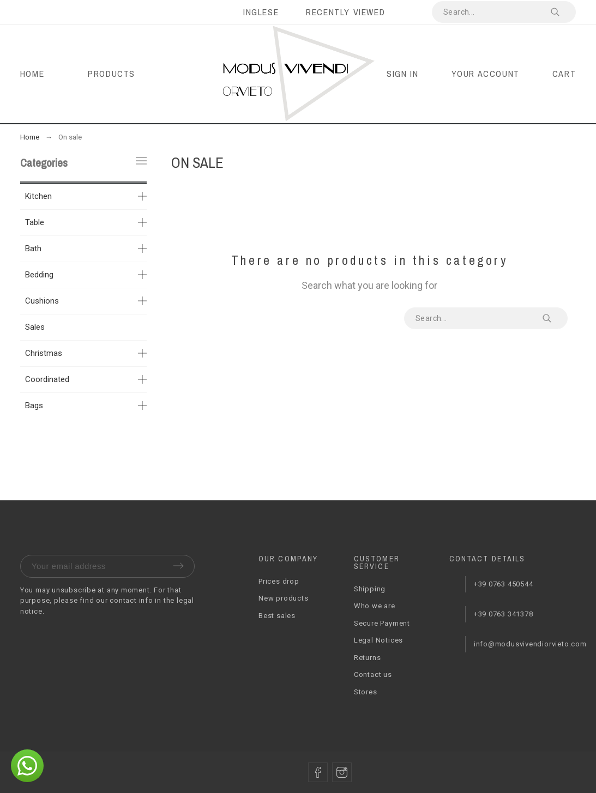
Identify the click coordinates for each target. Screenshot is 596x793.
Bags (34, 405)
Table (34, 222)
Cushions (42, 301)
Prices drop (278, 581)
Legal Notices (378, 640)
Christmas (43, 353)
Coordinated (47, 379)
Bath (33, 248)
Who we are (374, 606)
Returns (367, 657)
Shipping (370, 589)
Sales (35, 327)
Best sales (277, 616)
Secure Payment (382, 623)
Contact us (373, 674)
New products (283, 598)
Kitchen (38, 196)
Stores (365, 692)
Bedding (39, 275)
